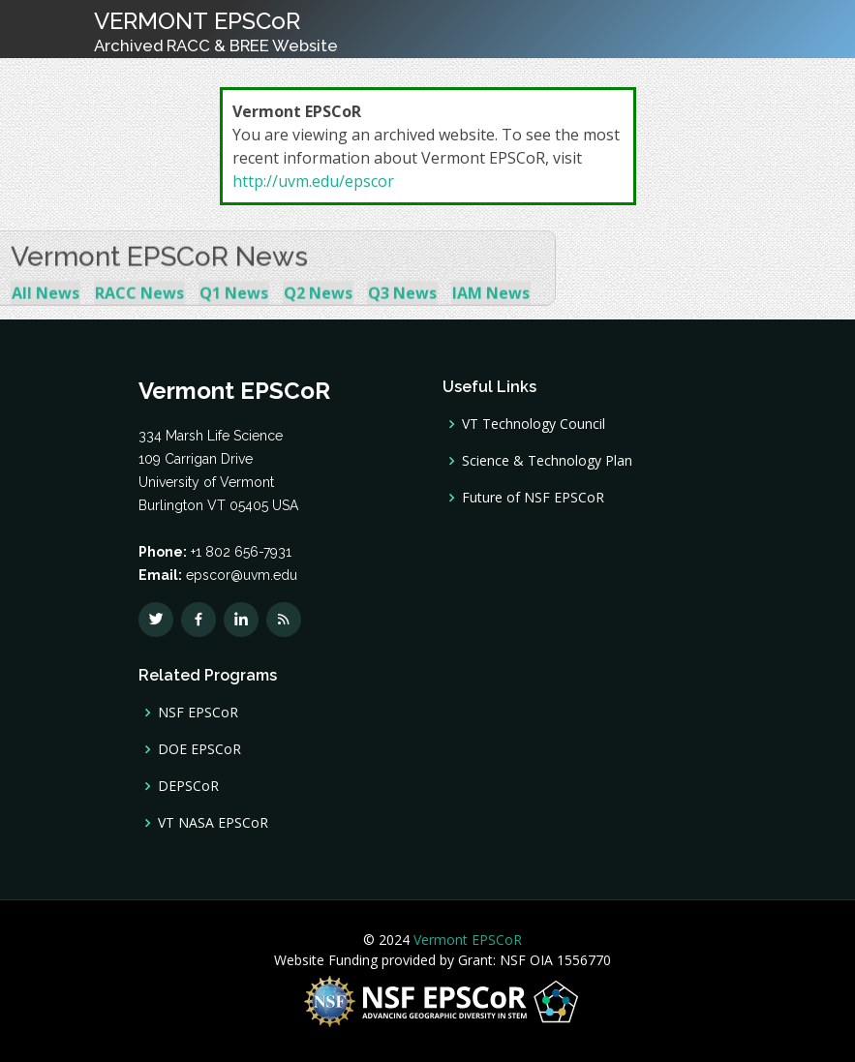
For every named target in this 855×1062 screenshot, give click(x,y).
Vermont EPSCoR (466, 939)
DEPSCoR (188, 786)
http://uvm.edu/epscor (313, 181)
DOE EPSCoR (199, 749)
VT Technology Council (533, 424)
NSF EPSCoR (198, 712)
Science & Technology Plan (547, 461)
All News (45, 308)
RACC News (139, 308)
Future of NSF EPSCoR (533, 497)
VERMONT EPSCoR (216, 31)
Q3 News (402, 308)
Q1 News (233, 308)
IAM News (491, 308)
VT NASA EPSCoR (213, 823)
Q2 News (318, 308)
